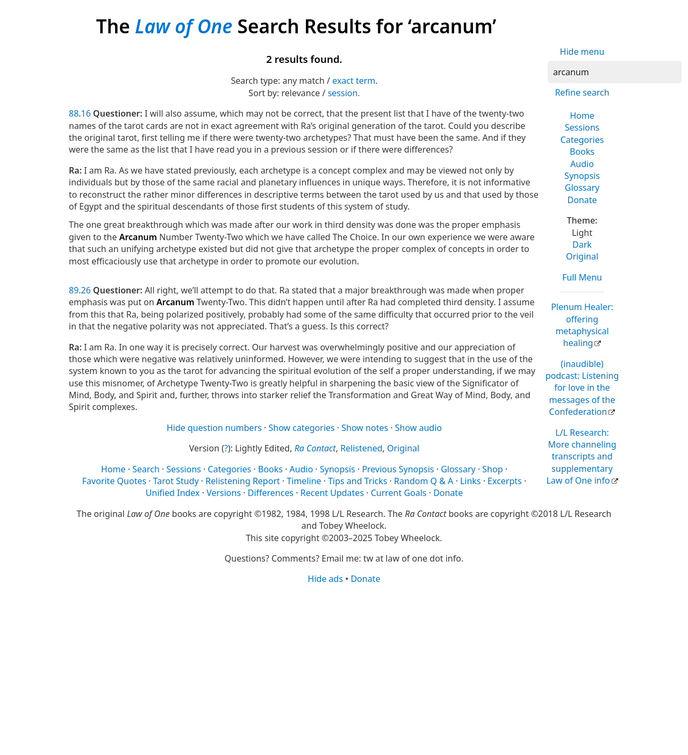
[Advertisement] (344, 669)
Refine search (582, 92)
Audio (582, 164)
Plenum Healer (582, 325)
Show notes (364, 428)
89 (73, 290)
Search (146, 469)
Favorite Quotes (114, 481)
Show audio (418, 428)
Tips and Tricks (357, 481)
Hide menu (582, 51)
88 (73, 113)
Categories (582, 140)
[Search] (615, 72)
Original (582, 256)
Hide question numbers (214, 428)
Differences (270, 493)
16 (86, 113)
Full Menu (582, 277)
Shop (492, 469)
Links (470, 481)
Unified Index (173, 493)
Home (582, 115)
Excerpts (505, 481)
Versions (223, 493)
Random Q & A (423, 481)
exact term (353, 81)
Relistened (361, 448)
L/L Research (581, 457)
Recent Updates (332, 493)
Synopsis (582, 176)
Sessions (582, 127)
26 (86, 290)
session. (344, 93)
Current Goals (399, 493)
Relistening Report (242, 481)
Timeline (303, 481)
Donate (582, 200)
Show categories (302, 428)
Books (582, 151)
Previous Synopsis (398, 469)
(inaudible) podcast (582, 388)
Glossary (582, 187)
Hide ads (325, 579)
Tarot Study (176, 481)
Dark (582, 244)
